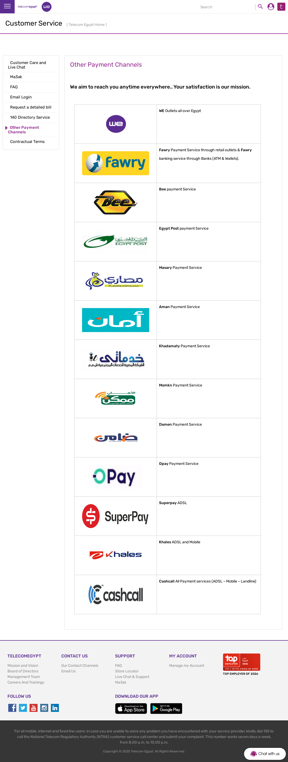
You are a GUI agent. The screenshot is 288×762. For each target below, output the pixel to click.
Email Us (68, 671)
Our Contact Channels (79, 665)
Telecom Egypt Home (87, 24)
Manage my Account (186, 665)
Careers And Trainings (25, 682)
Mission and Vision (22, 665)
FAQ (118, 665)
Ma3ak (120, 682)
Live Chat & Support (132, 677)
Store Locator (127, 671)
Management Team (23, 677)
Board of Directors (22, 671)
